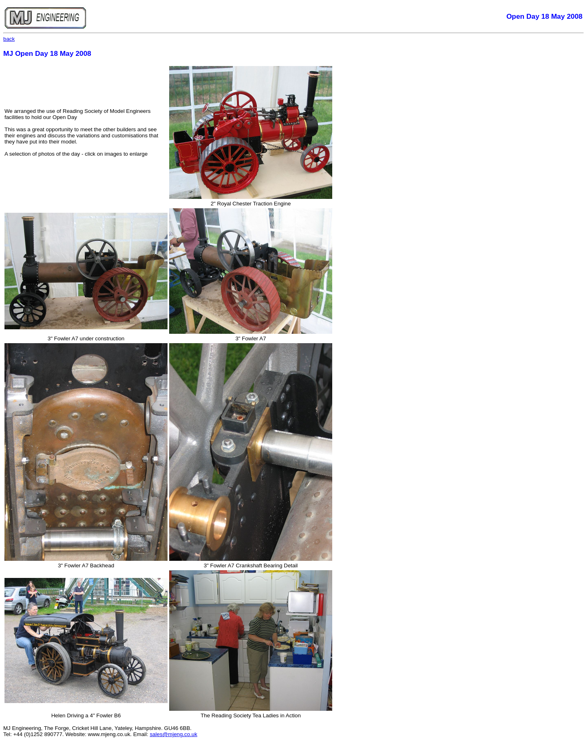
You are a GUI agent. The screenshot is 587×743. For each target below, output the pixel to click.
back (9, 39)
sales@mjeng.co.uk (173, 734)
